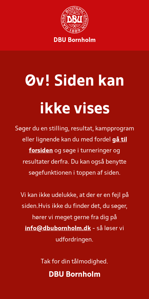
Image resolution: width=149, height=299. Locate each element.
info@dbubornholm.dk (58, 228)
